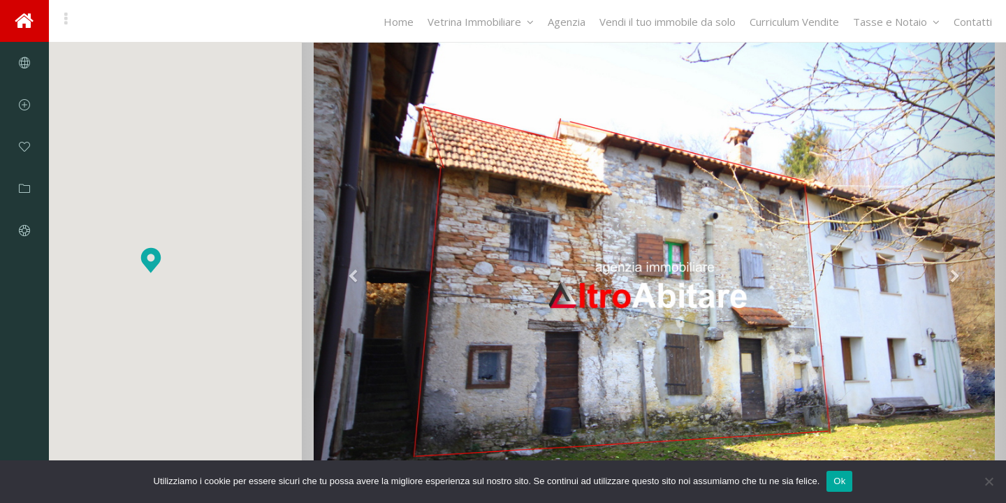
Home (399, 22)
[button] (150, 260)
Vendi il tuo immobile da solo (667, 22)
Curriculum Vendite (794, 22)
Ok (839, 481)
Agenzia (566, 22)
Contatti (973, 22)
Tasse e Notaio (896, 22)
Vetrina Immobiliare (481, 22)
